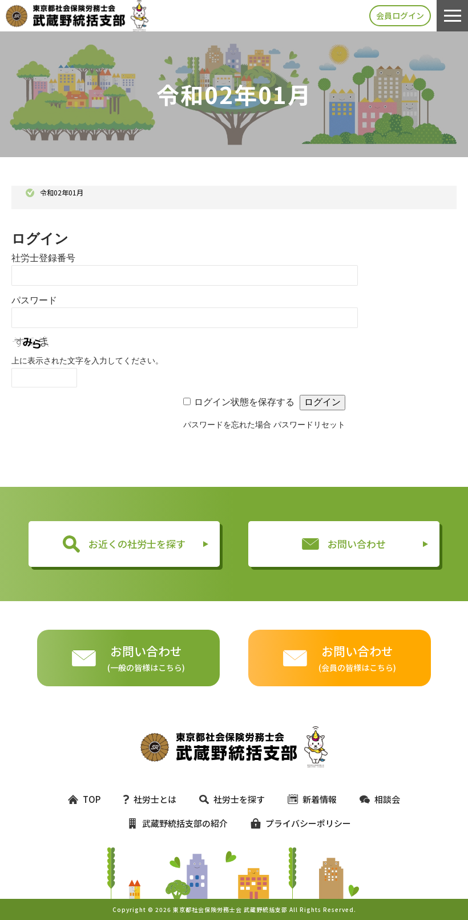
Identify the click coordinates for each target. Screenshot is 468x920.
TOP (84, 799)
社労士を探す (231, 799)
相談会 (380, 799)
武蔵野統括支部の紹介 (177, 823)
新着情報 (312, 799)
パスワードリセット (309, 424)
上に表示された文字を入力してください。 (87, 360)
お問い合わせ (344, 544)
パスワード (34, 300)
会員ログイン (400, 15)
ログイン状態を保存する (244, 402)
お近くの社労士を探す (124, 544)
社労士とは (149, 799)
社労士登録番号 (43, 258)
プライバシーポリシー (296, 823)
